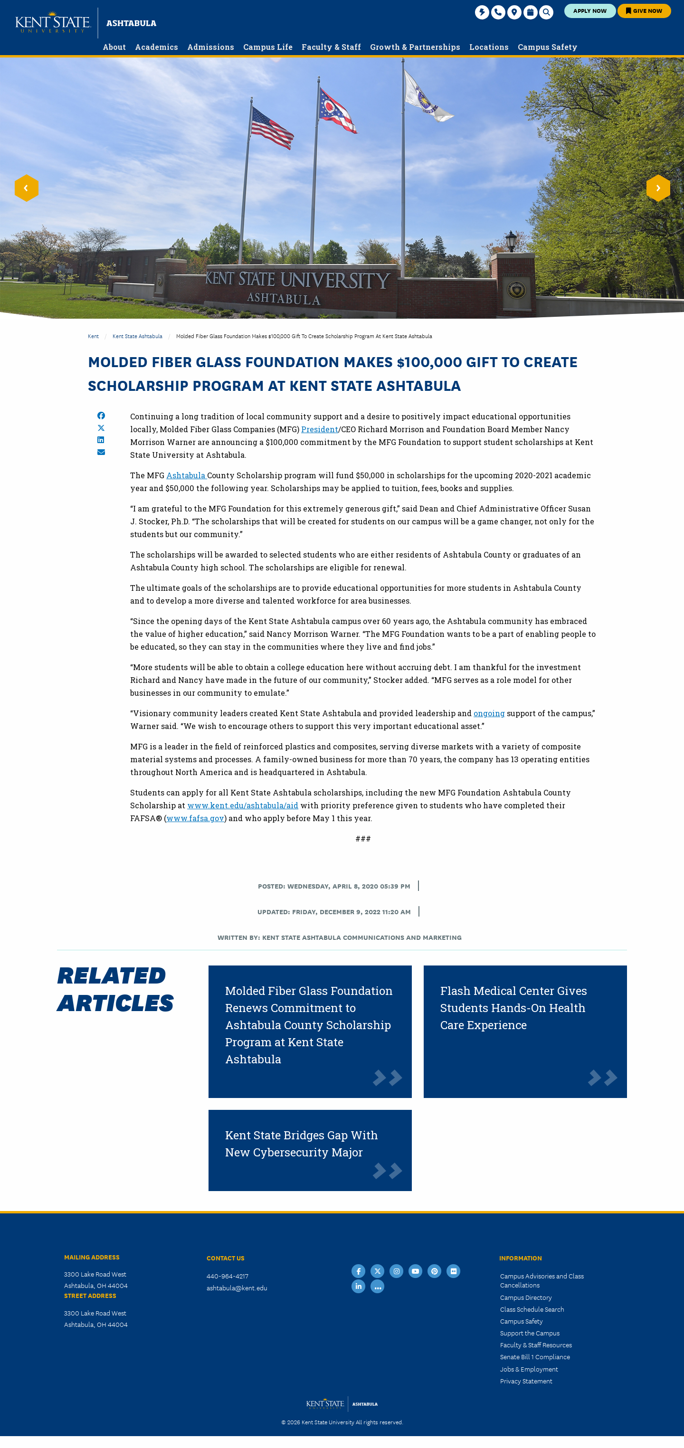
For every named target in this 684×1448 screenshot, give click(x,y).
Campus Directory (526, 1297)
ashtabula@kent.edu (237, 1287)
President (319, 429)
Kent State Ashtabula (137, 335)
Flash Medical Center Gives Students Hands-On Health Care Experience (513, 1007)
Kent (93, 335)
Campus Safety (521, 1321)
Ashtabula (186, 475)
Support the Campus (530, 1332)
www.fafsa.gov (195, 818)
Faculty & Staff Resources (536, 1344)
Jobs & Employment (529, 1368)
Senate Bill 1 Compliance (535, 1356)
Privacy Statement (526, 1380)
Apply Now (590, 10)
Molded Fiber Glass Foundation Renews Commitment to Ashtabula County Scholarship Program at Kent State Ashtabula (309, 1025)
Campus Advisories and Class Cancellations (542, 1280)
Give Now (644, 10)
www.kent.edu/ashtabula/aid (242, 805)
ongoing (489, 713)
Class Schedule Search (532, 1309)
